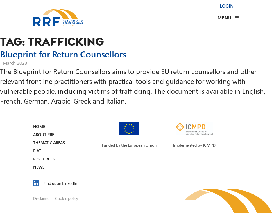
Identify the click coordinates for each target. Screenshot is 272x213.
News (38, 167)
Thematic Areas (49, 142)
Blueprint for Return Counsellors (63, 54)
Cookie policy (66, 198)
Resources (44, 159)
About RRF (43, 134)
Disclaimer (42, 198)
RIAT (37, 151)
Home (39, 126)
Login (227, 6)
